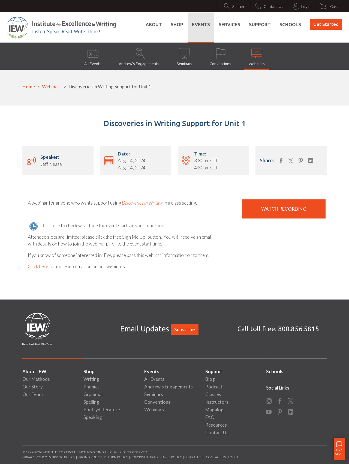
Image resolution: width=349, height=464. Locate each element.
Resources (216, 425)
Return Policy (116, 457)
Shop (177, 24)
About (154, 24)
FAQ (210, 417)
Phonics (91, 387)
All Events (92, 57)
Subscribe (184, 329)
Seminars (184, 57)
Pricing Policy (89, 457)
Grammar (93, 394)
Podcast (213, 387)
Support (260, 24)
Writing (91, 379)
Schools (290, 24)
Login (233, 457)
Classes (213, 394)
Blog (210, 379)
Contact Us (216, 432)
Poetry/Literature (101, 409)
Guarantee (194, 457)
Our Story (32, 387)
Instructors (216, 402)
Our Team (32, 394)
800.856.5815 (298, 329)
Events (201, 24)
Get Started (326, 24)
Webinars (257, 57)
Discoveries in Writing (142, 203)
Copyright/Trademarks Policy (156, 457)
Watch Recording (283, 209)
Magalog (214, 409)
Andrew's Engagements (139, 57)
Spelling (91, 402)
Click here (50, 225)
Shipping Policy (62, 457)
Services (229, 24)
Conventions (220, 57)
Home (28, 86)
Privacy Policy (34, 457)
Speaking (92, 417)
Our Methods (36, 379)
